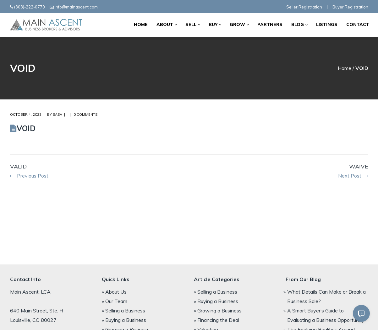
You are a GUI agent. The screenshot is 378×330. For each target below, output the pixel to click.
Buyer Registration (350, 6)
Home (344, 68)
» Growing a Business (218, 310)
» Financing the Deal (216, 320)
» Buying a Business (124, 320)
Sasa (57, 114)
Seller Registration (304, 6)
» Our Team (114, 301)
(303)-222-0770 (29, 6)
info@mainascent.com (76, 6)
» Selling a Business (123, 310)
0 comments (85, 114)
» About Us (114, 292)
